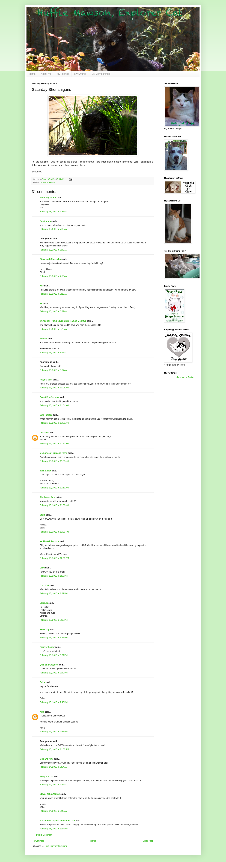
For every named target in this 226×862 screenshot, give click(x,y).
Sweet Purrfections (49, 397)
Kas (42, 286)
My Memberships (101, 73)
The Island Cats (47, 497)
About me (46, 73)
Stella (42, 515)
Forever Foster (47, 647)
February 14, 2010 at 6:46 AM (53, 811)
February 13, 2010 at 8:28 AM (53, 329)
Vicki (42, 568)
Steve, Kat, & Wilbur (50, 794)
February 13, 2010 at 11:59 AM (54, 488)
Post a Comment (44, 835)
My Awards (80, 73)
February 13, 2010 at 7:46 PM (54, 702)
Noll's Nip (44, 629)
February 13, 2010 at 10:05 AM (54, 387)
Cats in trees (46, 415)
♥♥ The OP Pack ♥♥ (49, 541)
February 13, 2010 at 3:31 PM (54, 655)
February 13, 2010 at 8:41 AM (53, 352)
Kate (42, 712)
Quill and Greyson (49, 665)
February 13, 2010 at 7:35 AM (53, 229)
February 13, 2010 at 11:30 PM (54, 749)
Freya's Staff (46, 380)
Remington (45, 221)
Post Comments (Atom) (56, 846)
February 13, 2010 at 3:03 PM (54, 620)
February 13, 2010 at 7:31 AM (53, 211)
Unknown (44, 432)
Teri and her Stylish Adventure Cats (58, 820)
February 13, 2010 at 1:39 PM (54, 593)
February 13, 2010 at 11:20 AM (54, 443)
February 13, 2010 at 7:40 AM (53, 250)
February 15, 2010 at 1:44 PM (54, 828)
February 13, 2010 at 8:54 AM (53, 370)
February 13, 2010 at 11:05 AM (54, 423)
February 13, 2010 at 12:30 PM (54, 558)
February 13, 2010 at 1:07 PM (54, 576)
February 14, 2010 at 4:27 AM (53, 784)
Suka (42, 682)
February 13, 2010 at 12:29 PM (54, 532)
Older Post (148, 841)
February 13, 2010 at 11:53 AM (54, 461)
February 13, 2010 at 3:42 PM (54, 673)
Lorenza (44, 603)
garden (52, 182)
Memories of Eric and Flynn (53, 453)
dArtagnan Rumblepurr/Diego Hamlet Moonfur (63, 321)
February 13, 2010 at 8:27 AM (53, 311)
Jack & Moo (46, 471)
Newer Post (38, 841)
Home (32, 73)
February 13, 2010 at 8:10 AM (53, 294)
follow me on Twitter (185, 377)
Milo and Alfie (46, 759)
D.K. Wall (44, 585)
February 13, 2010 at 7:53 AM (53, 276)
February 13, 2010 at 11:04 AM (54, 405)
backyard (44, 182)
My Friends (63, 73)
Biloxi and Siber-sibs (50, 259)
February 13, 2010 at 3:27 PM (54, 637)
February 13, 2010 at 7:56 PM (54, 731)
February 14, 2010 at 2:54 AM (53, 767)
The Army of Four (48, 197)
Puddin (43, 338)
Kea (42, 303)
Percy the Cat (46, 776)
